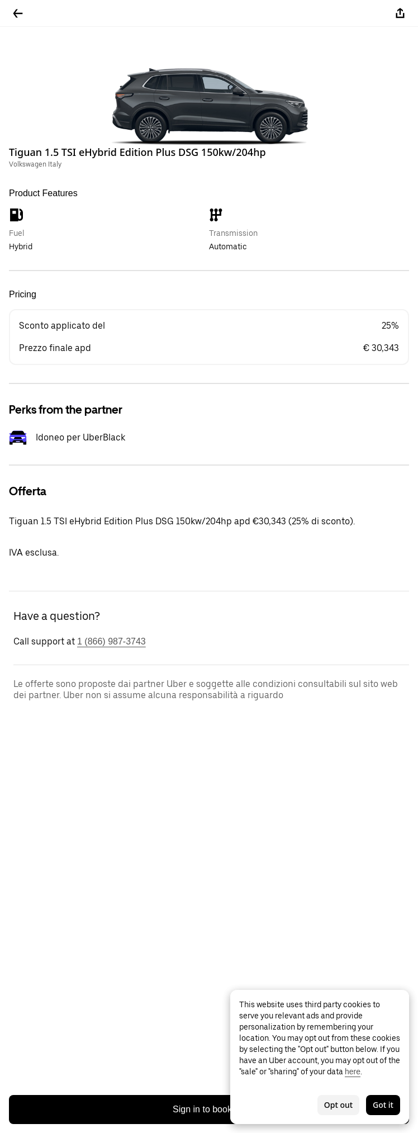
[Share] (400, 13)
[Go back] (17, 13)
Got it (383, 1104)
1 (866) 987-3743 (111, 641)
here (352, 1071)
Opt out (338, 1104)
